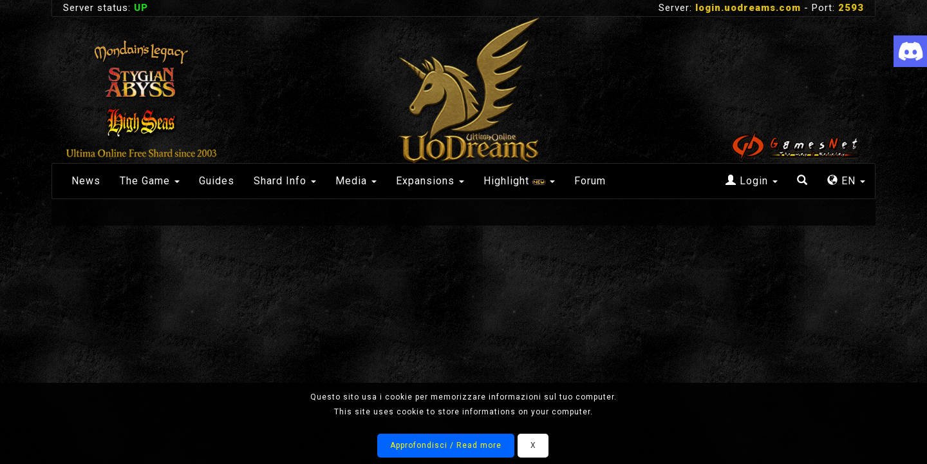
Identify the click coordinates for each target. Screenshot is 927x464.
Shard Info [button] (285, 181)
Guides (216, 181)
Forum (590, 181)
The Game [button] (150, 181)
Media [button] (356, 181)
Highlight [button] (519, 181)
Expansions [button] (430, 181)
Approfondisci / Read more (445, 445)
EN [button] (846, 181)
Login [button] (752, 181)
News (85, 181)
